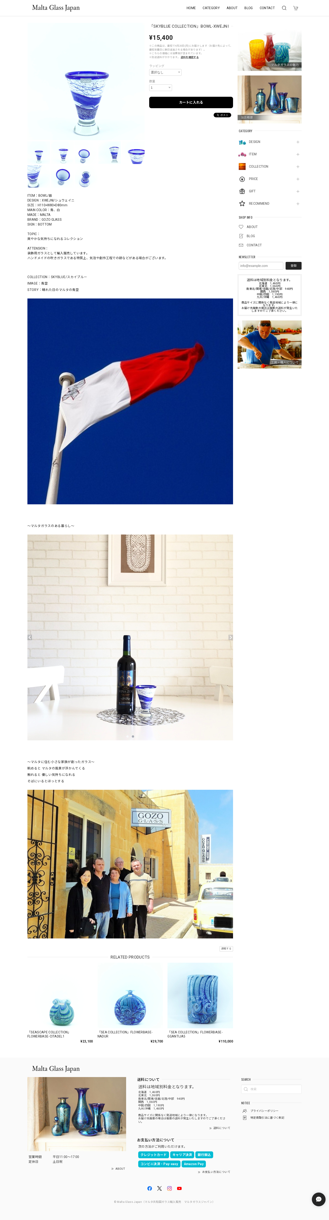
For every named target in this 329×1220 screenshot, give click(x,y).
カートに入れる (191, 102)
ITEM (253, 154)
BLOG (248, 8)
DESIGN (254, 142)
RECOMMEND (259, 203)
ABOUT (232, 8)
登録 (294, 265)
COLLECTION (258, 166)
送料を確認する (190, 57)
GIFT (252, 191)
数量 (152, 81)
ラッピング (156, 66)
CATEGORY (211, 8)
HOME (191, 8)
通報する (226, 948)
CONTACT (267, 8)
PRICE (253, 179)
